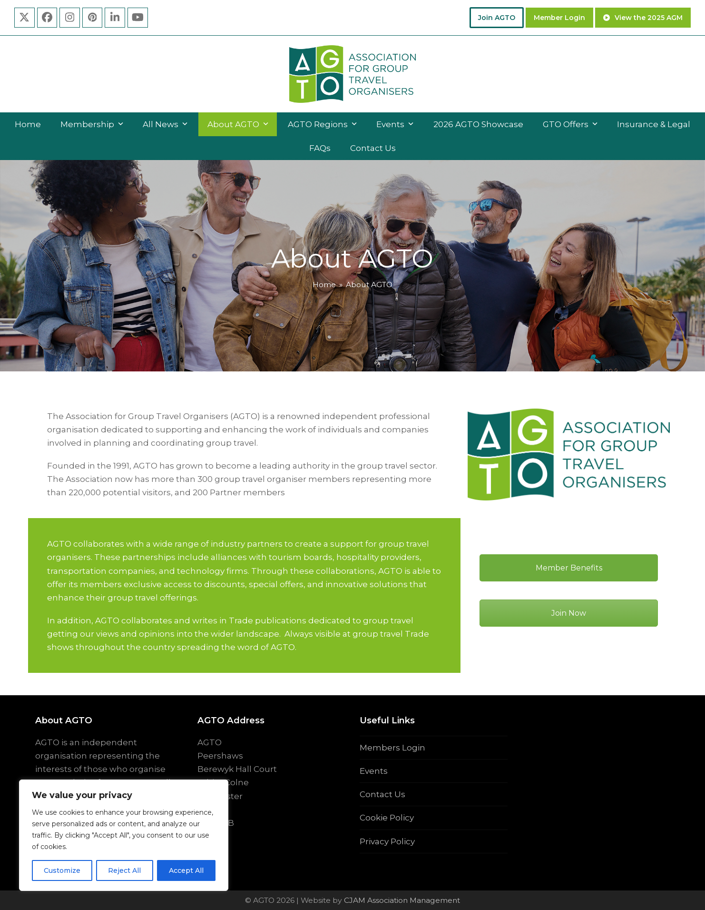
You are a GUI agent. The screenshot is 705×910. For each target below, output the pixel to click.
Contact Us (382, 794)
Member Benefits (569, 567)
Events (374, 771)
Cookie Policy (387, 817)
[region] (123, 835)
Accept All (186, 870)
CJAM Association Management (401, 900)
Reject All (124, 870)
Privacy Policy (387, 841)
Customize (62, 870)
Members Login (392, 747)
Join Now (568, 613)
